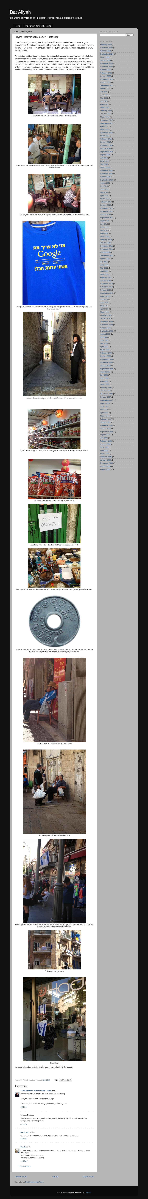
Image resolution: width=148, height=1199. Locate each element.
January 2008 (105, 391)
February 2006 (106, 441)
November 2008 (106, 362)
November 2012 (106, 211)
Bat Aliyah (20, 12)
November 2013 (106, 174)
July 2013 (104, 186)
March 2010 (105, 312)
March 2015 (105, 136)
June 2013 (104, 189)
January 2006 (105, 444)
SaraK (23, 1147)
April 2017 (104, 126)
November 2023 (106, 67)
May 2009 (104, 343)
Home (17, 26)
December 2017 (106, 120)
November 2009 (106, 325)
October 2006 (105, 429)
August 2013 (105, 183)
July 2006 (104, 438)
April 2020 (104, 104)
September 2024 (106, 54)
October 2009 (105, 328)
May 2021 (104, 98)
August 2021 (105, 89)
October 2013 (105, 177)
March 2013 (105, 199)
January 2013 (105, 205)
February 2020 (106, 111)
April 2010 (104, 309)
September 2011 (106, 255)
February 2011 (106, 277)
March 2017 (105, 130)
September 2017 (106, 123)
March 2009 (105, 350)
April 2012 (104, 233)
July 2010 (104, 299)
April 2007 (104, 413)
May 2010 (104, 306)
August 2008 (105, 372)
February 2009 (106, 353)
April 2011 (104, 271)
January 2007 (105, 422)
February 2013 (106, 202)
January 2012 (105, 243)
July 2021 (104, 92)
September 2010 (106, 293)
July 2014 (104, 158)
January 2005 (105, 460)
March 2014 (105, 167)
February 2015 (106, 139)
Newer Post (21, 1176)
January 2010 (105, 318)
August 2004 (105, 469)
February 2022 (106, 73)
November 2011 (106, 249)
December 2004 (106, 463)
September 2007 (106, 400)
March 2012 (105, 236)
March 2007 (105, 416)
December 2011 (106, 246)
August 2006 (105, 435)
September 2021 (106, 85)
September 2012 (106, 218)
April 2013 (104, 196)
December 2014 (106, 145)
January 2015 (105, 142)
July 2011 (104, 262)
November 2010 (106, 287)
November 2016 (106, 133)
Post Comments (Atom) (34, 1182)
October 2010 (105, 290)
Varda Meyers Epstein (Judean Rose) (36, 1090)
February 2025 (106, 44)
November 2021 (106, 79)
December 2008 (106, 359)
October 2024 (105, 51)
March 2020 (105, 107)
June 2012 (104, 227)
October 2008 (105, 366)
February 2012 (106, 240)
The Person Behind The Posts (38, 26)
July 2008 (104, 375)
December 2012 (106, 208)
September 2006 (106, 432)
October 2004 (105, 466)
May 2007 (104, 410)
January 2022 (105, 76)
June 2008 (104, 378)
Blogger (88, 1192)
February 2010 (106, 315)
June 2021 (104, 95)
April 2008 (104, 381)
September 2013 (106, 180)
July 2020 (104, 101)
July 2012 (104, 224)
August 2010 (105, 296)
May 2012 (104, 230)
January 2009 (105, 356)
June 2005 (104, 447)
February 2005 (106, 457)
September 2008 (106, 369)
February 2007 (106, 419)
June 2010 (104, 303)
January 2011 (105, 281)
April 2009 (104, 347)
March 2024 (105, 57)
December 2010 (106, 284)
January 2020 (105, 114)
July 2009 (104, 337)
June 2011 (104, 265)
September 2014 (106, 152)
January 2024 (105, 60)
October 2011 (105, 252)
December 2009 (106, 321)
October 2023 (105, 70)
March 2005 (105, 454)
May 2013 (104, 192)
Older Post (88, 1176)
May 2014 (104, 164)
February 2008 (106, 387)
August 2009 (105, 334)
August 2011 (105, 259)
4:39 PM (24, 1124)
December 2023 (106, 63)
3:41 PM (24, 1107)
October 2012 (105, 214)
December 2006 (106, 425)
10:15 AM (24, 1161)
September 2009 (106, 331)
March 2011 (105, 274)
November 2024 (106, 48)
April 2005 (104, 450)
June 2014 (104, 161)
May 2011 (104, 268)
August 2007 (105, 403)
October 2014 (105, 148)
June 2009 (104, 340)
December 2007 (106, 394)
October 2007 (105, 397)
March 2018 (105, 117)
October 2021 (105, 82)
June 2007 (104, 406)
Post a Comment (24, 1166)
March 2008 (105, 384)
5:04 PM (24, 1139)
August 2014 (105, 155)
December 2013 (106, 170)
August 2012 (105, 221)
